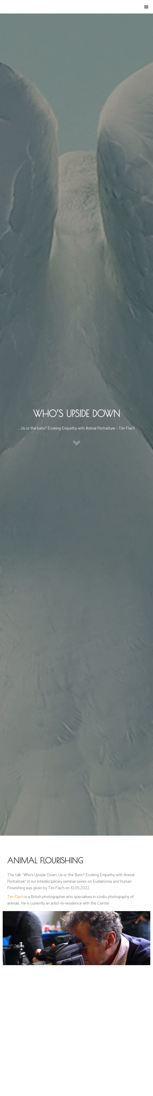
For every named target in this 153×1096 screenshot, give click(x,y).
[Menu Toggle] (146, 7)
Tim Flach (15, 896)
